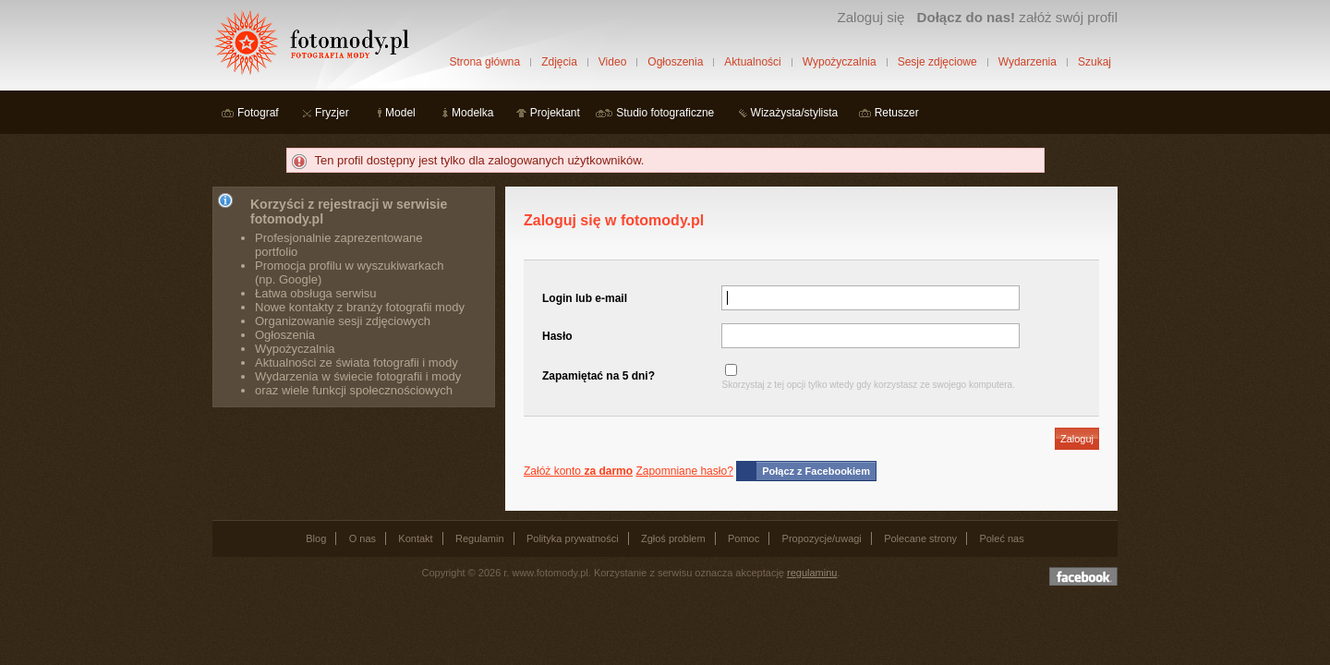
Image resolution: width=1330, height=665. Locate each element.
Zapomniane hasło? (683, 471)
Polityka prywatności (572, 538)
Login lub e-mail (584, 298)
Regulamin (479, 538)
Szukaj (1094, 61)
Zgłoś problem (673, 538)
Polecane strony (920, 538)
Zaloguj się (870, 17)
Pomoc (743, 538)
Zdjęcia (559, 61)
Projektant (555, 112)
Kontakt (415, 538)
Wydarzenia (1027, 61)
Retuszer (897, 112)
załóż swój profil (1017, 17)
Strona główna (484, 61)
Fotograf (258, 112)
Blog (316, 538)
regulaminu (812, 572)
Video (612, 61)
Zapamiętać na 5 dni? (598, 375)
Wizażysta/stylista (795, 112)
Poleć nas (1001, 538)
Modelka (472, 112)
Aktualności (752, 61)
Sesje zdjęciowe (937, 61)
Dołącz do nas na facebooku (1083, 576)
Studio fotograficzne (665, 112)
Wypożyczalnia (840, 61)
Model (400, 112)
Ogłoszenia (675, 61)
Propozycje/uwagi (822, 538)
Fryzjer (332, 112)
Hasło (557, 336)
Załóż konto (578, 471)
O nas (362, 538)
